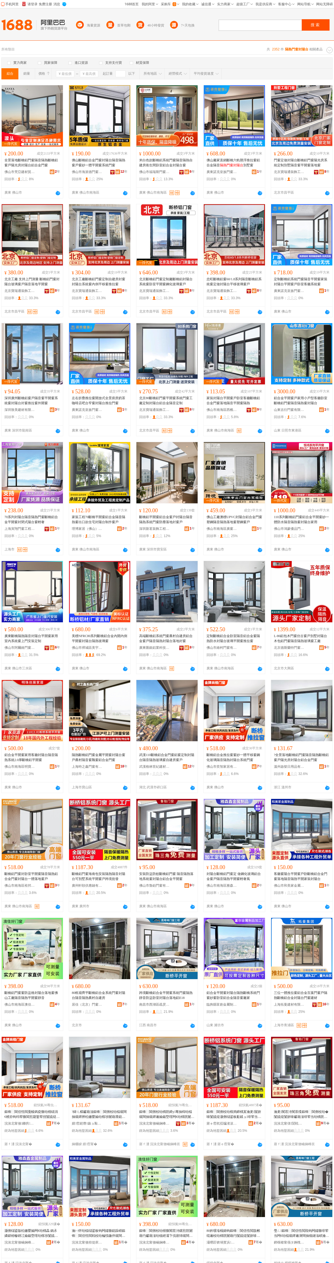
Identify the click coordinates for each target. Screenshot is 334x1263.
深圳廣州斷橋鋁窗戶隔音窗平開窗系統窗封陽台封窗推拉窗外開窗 (31, 400)
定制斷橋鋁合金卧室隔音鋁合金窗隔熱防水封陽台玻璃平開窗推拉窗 (233, 638)
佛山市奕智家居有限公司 (222, 767)
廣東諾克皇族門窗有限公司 (222, 172)
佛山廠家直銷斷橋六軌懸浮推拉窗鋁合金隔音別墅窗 (233, 162)
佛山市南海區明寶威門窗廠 (19, 767)
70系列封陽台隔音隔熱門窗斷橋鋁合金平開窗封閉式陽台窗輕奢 (31, 519)
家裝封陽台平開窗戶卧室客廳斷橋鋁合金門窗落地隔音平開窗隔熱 (233, 400)
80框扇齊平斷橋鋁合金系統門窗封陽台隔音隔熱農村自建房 (98, 995)
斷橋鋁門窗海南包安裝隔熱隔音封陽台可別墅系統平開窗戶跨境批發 (98, 876)
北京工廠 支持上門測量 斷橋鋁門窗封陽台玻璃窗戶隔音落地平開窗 (32, 281)
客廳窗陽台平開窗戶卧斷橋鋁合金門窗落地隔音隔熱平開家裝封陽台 (300, 876)
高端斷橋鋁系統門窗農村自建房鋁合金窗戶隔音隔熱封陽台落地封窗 (166, 638)
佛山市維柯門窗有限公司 (222, 648)
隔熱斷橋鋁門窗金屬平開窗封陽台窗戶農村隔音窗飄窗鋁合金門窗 (98, 757)
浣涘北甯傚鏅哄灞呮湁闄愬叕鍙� (19, 1123)
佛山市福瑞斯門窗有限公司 (154, 172)
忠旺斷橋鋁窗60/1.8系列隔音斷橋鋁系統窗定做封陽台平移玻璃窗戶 (234, 281)
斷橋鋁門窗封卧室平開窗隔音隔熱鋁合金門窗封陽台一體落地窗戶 (31, 876)
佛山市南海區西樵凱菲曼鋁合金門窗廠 (222, 410)
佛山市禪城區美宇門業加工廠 (87, 648)
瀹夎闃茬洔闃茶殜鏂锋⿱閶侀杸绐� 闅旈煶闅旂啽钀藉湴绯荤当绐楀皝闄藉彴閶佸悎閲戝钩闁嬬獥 (301, 1114)
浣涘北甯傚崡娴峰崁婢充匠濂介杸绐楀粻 (154, 1242)
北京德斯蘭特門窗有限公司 (289, 648)
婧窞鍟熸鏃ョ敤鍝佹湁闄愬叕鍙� (87, 1123)
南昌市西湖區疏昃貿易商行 (154, 1004)
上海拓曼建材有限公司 (289, 1004)
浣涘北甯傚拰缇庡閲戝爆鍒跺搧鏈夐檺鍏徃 (87, 1242)
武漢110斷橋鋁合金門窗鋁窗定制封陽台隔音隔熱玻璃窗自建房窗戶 (166, 757)
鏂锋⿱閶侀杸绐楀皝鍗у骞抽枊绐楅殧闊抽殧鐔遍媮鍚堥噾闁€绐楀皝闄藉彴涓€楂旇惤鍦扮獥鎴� (166, 1114)
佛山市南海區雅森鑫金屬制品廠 (222, 885)
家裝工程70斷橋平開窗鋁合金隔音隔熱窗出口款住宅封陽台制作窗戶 (98, 519)
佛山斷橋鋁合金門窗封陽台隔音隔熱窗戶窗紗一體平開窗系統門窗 (98, 162)
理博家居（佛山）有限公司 (87, 529)
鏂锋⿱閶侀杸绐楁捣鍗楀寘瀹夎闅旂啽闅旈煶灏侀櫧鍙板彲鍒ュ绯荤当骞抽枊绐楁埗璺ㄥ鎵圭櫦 (234, 1114)
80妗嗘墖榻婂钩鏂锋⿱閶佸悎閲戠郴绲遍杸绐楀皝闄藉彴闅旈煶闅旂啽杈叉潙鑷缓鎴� (233, 1233)
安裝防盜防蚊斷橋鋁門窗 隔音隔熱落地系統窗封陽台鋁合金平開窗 (166, 876)
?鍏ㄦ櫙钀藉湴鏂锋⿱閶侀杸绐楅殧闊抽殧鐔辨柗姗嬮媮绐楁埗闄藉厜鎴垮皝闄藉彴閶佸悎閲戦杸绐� (99, 1114)
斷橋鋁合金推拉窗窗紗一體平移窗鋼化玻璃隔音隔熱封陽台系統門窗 (233, 757)
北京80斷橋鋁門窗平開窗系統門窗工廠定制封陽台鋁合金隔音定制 (166, 400)
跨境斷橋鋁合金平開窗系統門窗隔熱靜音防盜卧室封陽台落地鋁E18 (166, 995)
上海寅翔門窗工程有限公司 (19, 529)
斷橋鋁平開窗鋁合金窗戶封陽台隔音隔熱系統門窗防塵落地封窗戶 (166, 519)
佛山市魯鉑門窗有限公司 (154, 885)
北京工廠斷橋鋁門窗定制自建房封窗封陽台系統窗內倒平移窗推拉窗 (98, 281)
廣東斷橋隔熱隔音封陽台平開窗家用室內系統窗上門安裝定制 (31, 638)
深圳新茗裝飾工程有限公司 (154, 529)
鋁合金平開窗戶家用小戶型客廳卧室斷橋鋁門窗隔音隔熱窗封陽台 (300, 400)
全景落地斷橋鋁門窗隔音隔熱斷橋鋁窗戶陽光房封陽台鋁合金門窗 (31, 162)
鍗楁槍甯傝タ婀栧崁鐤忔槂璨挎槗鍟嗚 (289, 1242)
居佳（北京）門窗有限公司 (87, 1004)
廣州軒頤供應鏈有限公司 (87, 885)
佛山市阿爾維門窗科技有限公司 (19, 648)
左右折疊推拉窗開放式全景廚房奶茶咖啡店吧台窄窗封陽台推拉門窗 (98, 400)
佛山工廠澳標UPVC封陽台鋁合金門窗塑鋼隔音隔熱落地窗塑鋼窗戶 (234, 519)
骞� (55, 1123)
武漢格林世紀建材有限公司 (154, 767)
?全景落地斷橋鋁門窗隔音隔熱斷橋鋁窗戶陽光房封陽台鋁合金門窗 (301, 757)
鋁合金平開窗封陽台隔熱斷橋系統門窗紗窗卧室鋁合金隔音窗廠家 (233, 995)
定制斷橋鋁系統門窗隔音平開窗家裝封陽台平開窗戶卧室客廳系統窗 (300, 281)
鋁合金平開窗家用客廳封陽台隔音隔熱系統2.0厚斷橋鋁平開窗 (31, 757)
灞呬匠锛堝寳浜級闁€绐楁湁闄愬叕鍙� (222, 1242)
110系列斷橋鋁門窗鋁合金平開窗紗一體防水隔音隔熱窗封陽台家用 (301, 519)
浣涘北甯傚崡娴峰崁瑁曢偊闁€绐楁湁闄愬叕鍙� (154, 1123)
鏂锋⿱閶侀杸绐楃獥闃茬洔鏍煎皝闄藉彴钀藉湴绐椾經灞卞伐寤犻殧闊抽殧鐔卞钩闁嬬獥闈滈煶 (166, 1233)
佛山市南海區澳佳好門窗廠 (19, 1004)
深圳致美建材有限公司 (19, 410)
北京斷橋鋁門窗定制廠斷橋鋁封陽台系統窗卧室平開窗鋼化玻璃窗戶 (166, 281)
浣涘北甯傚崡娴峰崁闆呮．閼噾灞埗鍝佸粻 (19, 1242)
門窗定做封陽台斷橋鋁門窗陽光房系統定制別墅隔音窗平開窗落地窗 (300, 162)
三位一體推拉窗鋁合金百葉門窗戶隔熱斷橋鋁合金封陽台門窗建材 (300, 995)
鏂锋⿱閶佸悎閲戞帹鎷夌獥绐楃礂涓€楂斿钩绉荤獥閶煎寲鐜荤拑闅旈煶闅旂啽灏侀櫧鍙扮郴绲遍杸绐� (32, 1114)
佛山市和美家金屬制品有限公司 (289, 885)
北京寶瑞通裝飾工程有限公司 (289, 172)
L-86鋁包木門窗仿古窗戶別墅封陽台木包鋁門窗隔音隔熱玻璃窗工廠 (300, 638)
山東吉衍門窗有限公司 (289, 410)
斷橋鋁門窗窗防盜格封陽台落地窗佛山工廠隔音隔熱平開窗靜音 (31, 995)
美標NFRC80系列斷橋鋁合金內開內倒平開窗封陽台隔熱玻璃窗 (99, 638)
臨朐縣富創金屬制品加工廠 (222, 1004)
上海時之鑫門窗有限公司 (87, 767)
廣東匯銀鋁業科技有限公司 (154, 648)
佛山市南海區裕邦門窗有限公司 (19, 885)
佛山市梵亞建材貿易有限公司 (19, 172)
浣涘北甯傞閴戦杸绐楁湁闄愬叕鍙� (289, 1123)
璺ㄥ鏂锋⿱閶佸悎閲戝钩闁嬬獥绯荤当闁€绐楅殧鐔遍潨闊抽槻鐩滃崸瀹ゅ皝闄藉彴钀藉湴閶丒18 (301, 1233)
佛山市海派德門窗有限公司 (87, 172)
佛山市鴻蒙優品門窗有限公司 (289, 529)
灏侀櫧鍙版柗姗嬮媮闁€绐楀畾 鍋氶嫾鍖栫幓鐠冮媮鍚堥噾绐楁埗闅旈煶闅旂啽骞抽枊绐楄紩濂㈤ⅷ (31, 1233)
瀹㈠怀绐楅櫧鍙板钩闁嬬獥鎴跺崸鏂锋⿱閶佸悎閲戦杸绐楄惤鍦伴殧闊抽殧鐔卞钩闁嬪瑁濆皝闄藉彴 (98, 1233)
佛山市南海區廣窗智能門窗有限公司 (222, 529)
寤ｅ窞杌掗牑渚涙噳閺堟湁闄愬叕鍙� (222, 1123)
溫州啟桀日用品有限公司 (289, 767)
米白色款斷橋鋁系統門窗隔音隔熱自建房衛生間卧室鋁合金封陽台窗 (166, 162)
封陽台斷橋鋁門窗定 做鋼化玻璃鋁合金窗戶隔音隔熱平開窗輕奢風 (234, 876)
